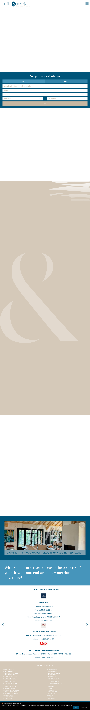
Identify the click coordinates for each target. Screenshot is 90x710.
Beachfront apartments (11, 673)
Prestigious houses (53, 681)
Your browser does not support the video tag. (45, 39)
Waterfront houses (10, 678)
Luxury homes (8, 698)
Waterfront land (9, 685)
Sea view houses (52, 671)
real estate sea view (52, 670)
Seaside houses (9, 671)
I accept (76, 707)
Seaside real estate (8, 670)
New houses (51, 693)
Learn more (69, 705)
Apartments (51, 698)
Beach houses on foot (11, 692)
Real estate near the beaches (11, 690)
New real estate (51, 690)
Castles (50, 688)
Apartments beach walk (11, 693)
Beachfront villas (10, 688)
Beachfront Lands (10, 675)
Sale (24, 81)
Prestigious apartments (55, 683)
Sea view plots (52, 675)
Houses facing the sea (11, 676)
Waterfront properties (11, 687)
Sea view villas (52, 676)
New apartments (52, 692)
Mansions (51, 687)
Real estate (50, 695)
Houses (50, 697)
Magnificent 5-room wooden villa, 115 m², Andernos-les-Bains (43, 552)
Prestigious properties (54, 685)
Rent (66, 81)
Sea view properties (53, 678)
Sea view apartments (54, 673)
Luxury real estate (52, 680)
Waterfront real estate (9, 680)
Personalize (84, 707)
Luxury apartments (10, 697)
